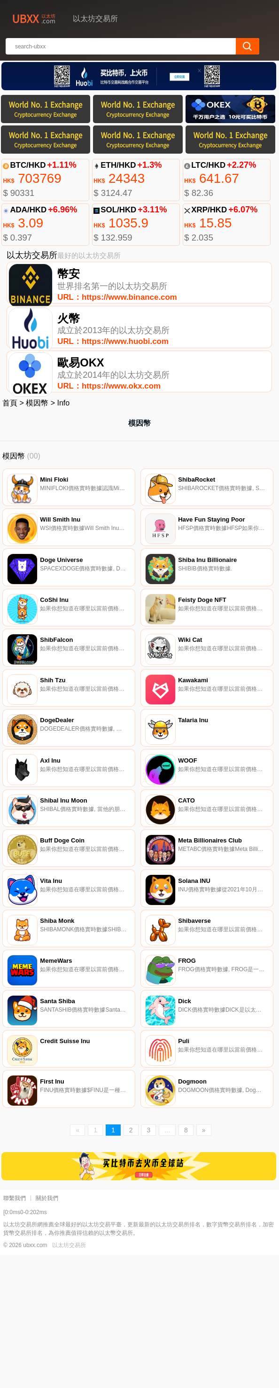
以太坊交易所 (69, 1378)
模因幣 (37, 426)
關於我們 (47, 1331)
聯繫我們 (14, 1331)
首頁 (9, 426)
